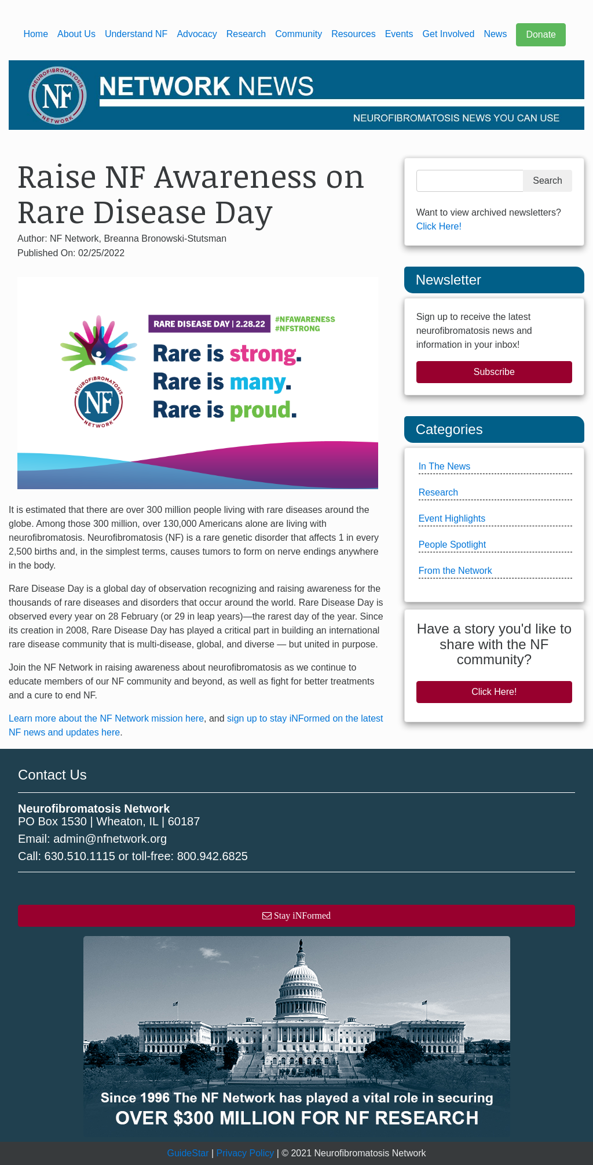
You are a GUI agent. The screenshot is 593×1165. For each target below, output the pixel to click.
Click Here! (439, 226)
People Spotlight (452, 544)
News (495, 34)
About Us (76, 34)
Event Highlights (452, 518)
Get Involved (449, 34)
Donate (541, 34)
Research (246, 34)
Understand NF (136, 34)
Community (298, 34)
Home (35, 34)
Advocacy (197, 34)
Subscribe (494, 372)
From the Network (455, 571)
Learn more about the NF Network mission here (106, 718)
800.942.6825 (212, 856)
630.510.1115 (80, 856)
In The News (445, 466)
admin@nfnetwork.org (110, 838)
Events (399, 34)
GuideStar (188, 1153)
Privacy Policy (245, 1153)
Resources (353, 34)
